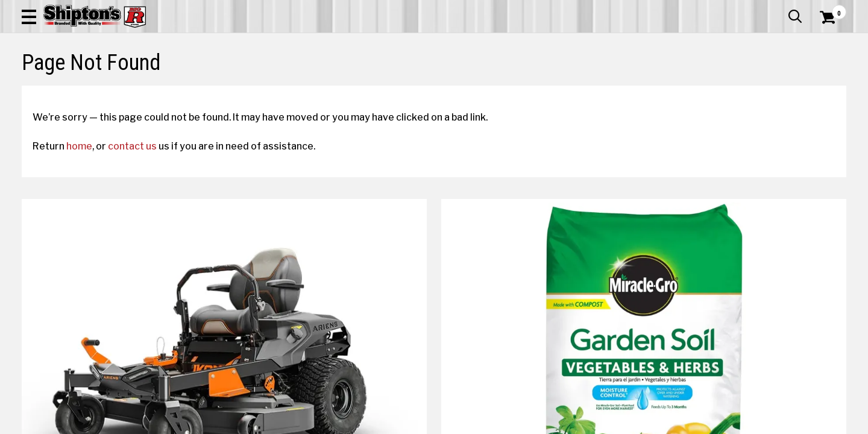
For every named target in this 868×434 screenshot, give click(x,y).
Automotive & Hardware (207, 88)
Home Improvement (489, 88)
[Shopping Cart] (825, 43)
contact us (143, 248)
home (90, 248)
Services (829, 9)
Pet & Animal (674, 88)
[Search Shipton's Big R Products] (393, 43)
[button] (475, 43)
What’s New (778, 9)
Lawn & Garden (592, 88)
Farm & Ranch (310, 88)
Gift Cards (725, 9)
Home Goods (392, 88)
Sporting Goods (760, 88)
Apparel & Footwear (86, 88)
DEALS (824, 88)
